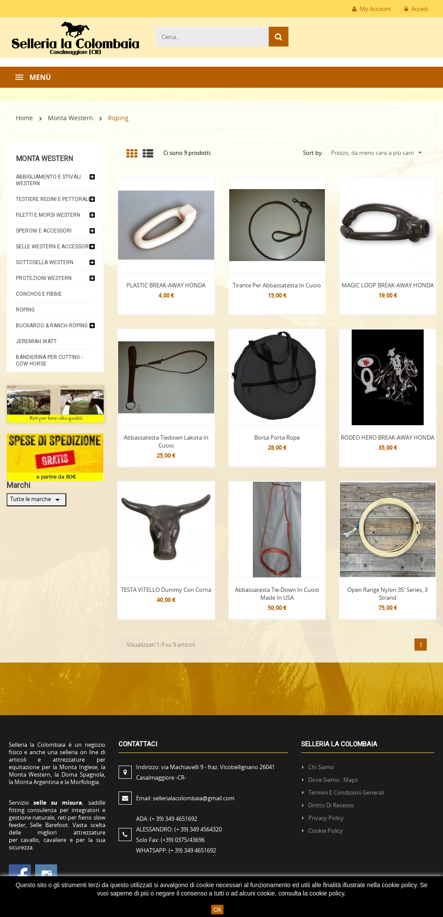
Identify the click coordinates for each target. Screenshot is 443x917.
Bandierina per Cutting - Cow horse (49, 360)
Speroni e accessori (44, 231)
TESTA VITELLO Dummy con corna (166, 590)
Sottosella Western (44, 262)
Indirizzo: (205, 772)
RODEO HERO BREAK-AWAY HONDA (387, 437)
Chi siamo (321, 767)
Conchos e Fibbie (39, 294)
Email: (185, 798)
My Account (371, 9)
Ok (217, 909)
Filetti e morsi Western (48, 215)
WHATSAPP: (176, 850)
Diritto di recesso (331, 805)
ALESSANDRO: (180, 829)
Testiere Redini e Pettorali (53, 199)
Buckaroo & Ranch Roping (52, 325)
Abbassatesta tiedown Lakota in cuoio (166, 441)
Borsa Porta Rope (277, 437)
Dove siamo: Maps (333, 780)
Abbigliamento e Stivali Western (48, 180)
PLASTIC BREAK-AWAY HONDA (165, 285)
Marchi (18, 485)
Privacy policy (326, 818)
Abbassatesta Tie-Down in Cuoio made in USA (277, 594)
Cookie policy (325, 831)
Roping (25, 310)
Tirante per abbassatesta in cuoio (277, 285)
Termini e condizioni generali (346, 792)
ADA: (166, 819)
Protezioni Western (44, 278)
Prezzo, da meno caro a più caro (376, 153)
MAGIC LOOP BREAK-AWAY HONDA (388, 285)
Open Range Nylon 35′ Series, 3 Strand (387, 594)
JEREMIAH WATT (36, 341)
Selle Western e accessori (53, 247)
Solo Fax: (170, 840)
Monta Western (44, 158)
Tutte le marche (36, 499)
